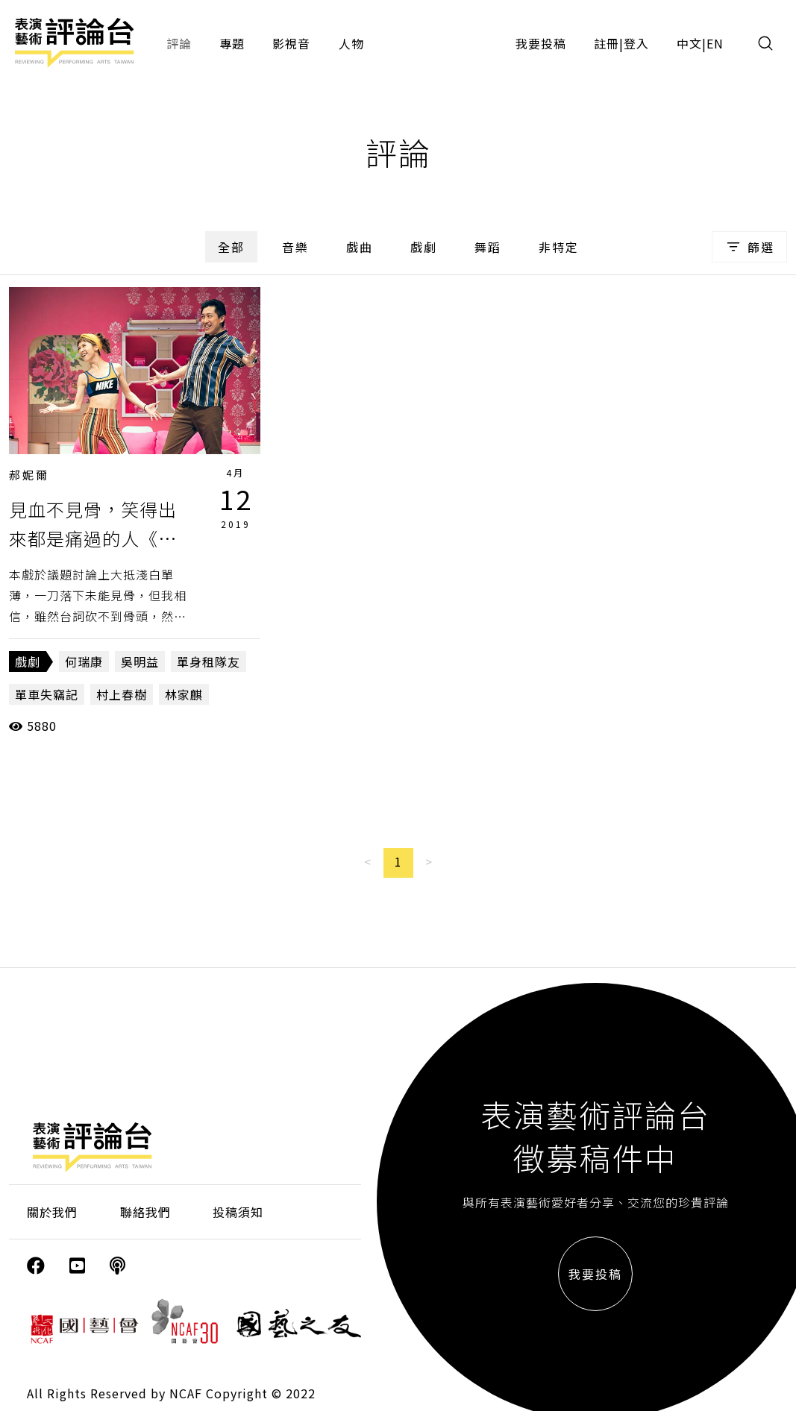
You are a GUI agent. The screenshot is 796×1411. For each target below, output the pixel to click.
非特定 (559, 247)
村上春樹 (121, 694)
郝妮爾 (29, 475)
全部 (231, 247)
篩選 (749, 247)
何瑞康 (84, 661)
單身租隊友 (208, 661)
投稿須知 (238, 1212)
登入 (636, 43)
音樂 (295, 247)
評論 (179, 43)
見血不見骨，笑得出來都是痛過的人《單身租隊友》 (93, 537)
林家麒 (184, 694)
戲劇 (423, 247)
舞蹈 (487, 247)
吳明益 (140, 661)
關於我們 (52, 1212)
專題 (232, 43)
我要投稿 (540, 43)
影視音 (291, 43)
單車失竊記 (46, 694)
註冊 (606, 43)
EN (715, 43)
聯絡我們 (145, 1212)
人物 (351, 43)
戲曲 (359, 247)
